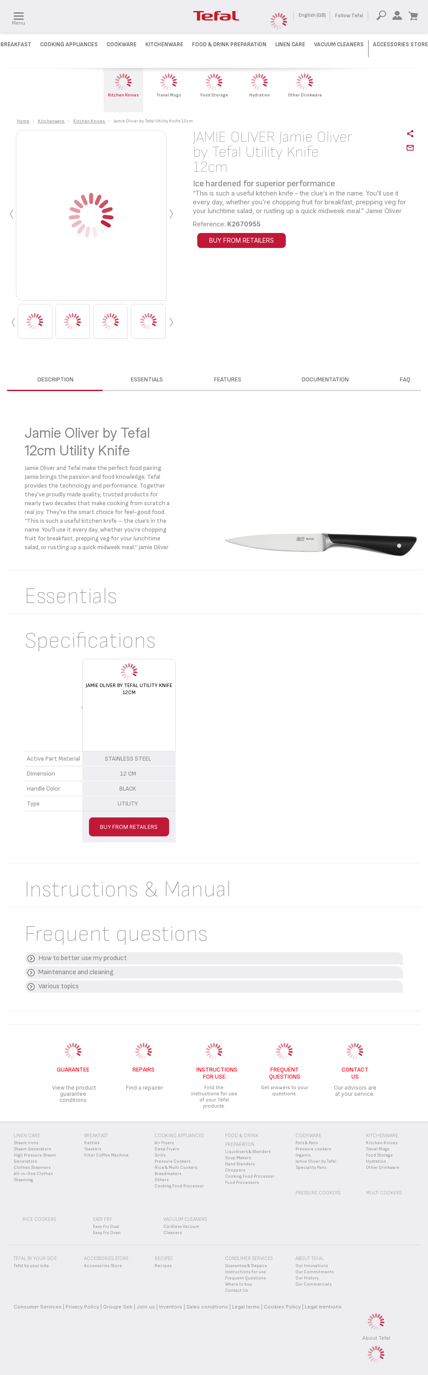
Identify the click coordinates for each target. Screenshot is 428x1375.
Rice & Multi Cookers (176, 1167)
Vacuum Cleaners (339, 44)
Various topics (58, 986)
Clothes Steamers (32, 1167)
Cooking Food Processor (179, 1186)
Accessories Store (400, 44)
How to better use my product (82, 958)
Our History (307, 1278)
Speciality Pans (310, 1167)
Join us (146, 1307)
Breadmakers (168, 1173)
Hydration (376, 1161)
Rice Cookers (39, 1219)
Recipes (163, 1265)
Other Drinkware (382, 1167)
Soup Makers (238, 1158)
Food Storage (379, 1155)
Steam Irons (26, 1143)
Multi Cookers (384, 1193)
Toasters (92, 1149)
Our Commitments (314, 1272)
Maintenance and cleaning (76, 972)
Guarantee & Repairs (246, 1265)
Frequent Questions (245, 1278)
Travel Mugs (377, 1149)
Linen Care (290, 44)
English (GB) (312, 15)
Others (162, 1180)
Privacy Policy (82, 1307)
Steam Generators (32, 1149)
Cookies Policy (282, 1307)
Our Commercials (313, 1284)
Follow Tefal (349, 15)
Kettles (92, 1143)
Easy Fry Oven (107, 1232)
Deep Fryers (167, 1149)
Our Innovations (311, 1265)
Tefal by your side (31, 1265)
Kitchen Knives (382, 1143)
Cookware (122, 44)
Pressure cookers (313, 1149)
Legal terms (246, 1307)
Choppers (235, 1170)
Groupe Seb (118, 1307)
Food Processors (242, 1182)
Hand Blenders (240, 1164)
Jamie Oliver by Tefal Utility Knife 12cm (129, 689)
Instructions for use (245, 1272)
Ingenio (303, 1155)
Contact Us (236, 1290)
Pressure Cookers (173, 1161)
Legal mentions (323, 1307)
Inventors (170, 1307)
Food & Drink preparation (229, 44)
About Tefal (376, 1338)
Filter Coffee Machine (106, 1155)
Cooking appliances (179, 1135)
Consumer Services (38, 1307)
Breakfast (15, 44)
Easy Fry (102, 1219)
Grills (160, 1155)
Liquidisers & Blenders (248, 1151)
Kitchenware (164, 44)
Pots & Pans (306, 1143)
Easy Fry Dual (106, 1226)
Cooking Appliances (69, 44)
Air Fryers (164, 1143)
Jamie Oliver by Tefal (315, 1161)
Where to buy (238, 1284)
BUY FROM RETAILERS (241, 240)
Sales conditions (207, 1307)
